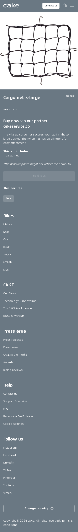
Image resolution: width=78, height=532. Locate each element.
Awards (8, 362)
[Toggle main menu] (71, 5)
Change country (39, 508)
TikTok (7, 470)
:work (7, 254)
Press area (10, 347)
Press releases (13, 339)
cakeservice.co (16, 126)
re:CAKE (8, 262)
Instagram (10, 447)
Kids (6, 269)
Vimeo (7, 492)
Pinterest (9, 477)
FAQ (5, 408)
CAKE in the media (15, 354)
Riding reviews (13, 369)
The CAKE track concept (19, 308)
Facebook (10, 455)
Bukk (6, 247)
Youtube (8, 485)
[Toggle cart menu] (64, 5)
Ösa (5, 239)
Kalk (6, 231)
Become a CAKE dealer (18, 416)
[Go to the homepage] (11, 5)
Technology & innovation (20, 301)
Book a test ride (14, 315)
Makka (7, 224)
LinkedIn (8, 462)
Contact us (51, 5)
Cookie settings (13, 423)
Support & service (15, 401)
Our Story (9, 293)
